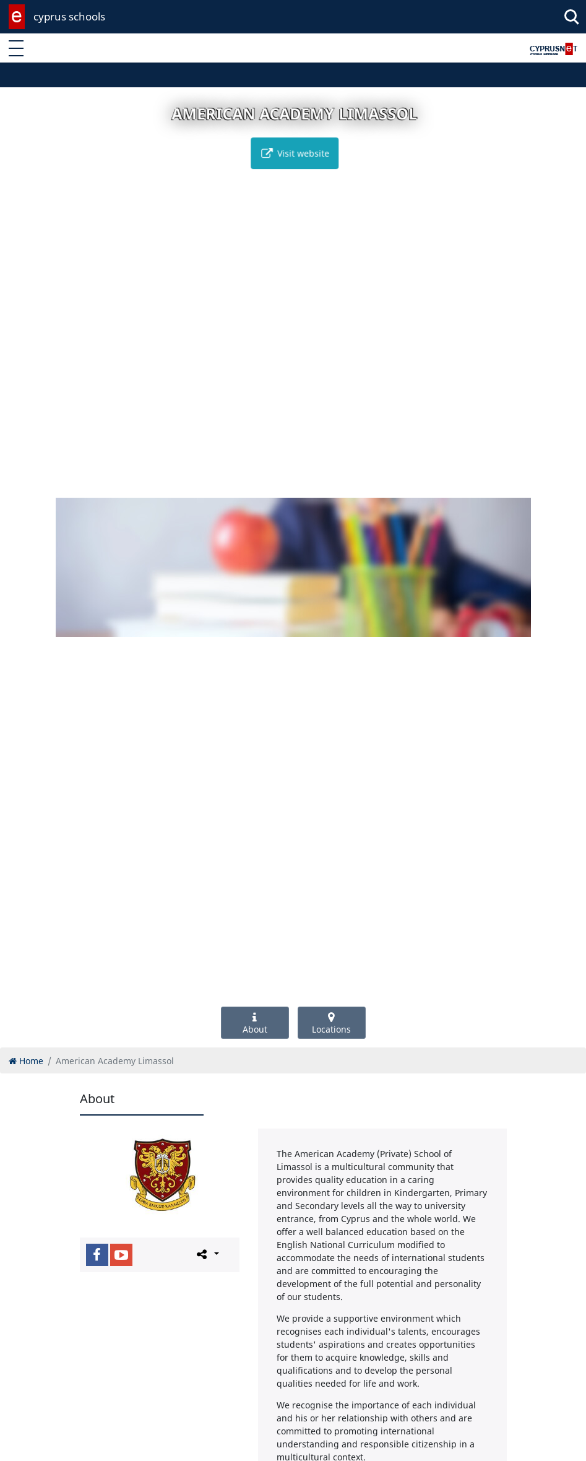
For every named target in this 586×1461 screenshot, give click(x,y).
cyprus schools (69, 16)
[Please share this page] (206, 1254)
